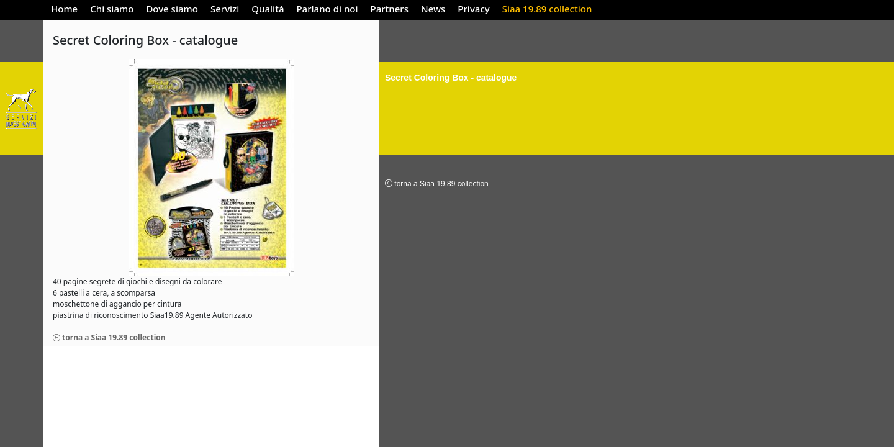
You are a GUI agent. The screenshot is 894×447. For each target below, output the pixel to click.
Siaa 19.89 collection (547, 8)
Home (64, 8)
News (433, 8)
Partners (390, 8)
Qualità (267, 8)
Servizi (224, 8)
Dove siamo (172, 8)
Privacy (473, 8)
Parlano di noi (327, 8)
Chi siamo (111, 8)
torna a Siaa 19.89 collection (109, 337)
